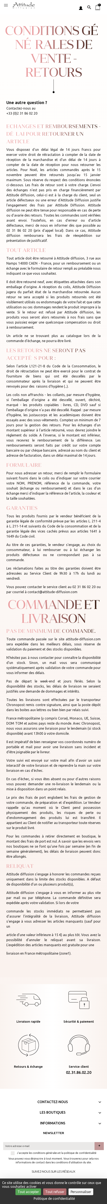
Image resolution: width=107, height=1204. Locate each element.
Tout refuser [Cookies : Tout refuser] (54, 1192)
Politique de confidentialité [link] (54, 1198)
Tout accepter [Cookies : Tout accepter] (28, 1192)
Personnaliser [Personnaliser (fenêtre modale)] (81, 1192)
